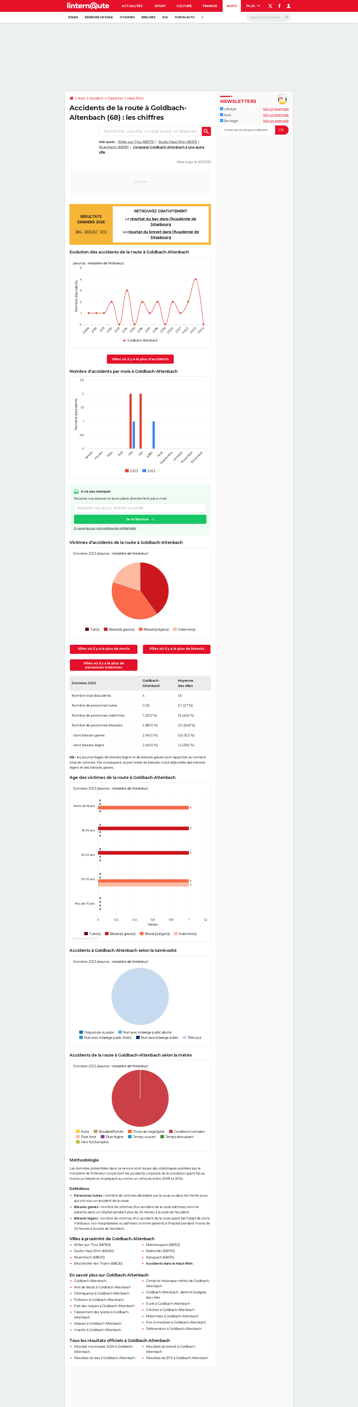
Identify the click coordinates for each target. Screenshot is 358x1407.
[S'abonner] (254, 130)
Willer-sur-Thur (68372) (136, 142)
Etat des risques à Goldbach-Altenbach (104, 1306)
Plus (253, 6)
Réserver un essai (99, 17)
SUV (165, 17)
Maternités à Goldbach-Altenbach (172, 1316)
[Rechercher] (268, 17)
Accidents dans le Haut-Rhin (169, 1263)
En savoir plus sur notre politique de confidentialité (105, 528)
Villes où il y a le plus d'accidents (140, 359)
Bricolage (229, 121)
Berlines (148, 17)
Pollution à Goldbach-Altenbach (99, 1300)
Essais (73, 17)
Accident (96, 98)
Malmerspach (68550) (163, 1245)
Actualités (132, 6)
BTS (103, 232)
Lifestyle (228, 109)
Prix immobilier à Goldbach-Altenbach (176, 1322)
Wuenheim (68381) (114, 147)
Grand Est (115, 98)
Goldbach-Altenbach (90, 1281)
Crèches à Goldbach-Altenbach (170, 1310)
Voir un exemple (276, 109)
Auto (232, 6)
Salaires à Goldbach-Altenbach (97, 1323)
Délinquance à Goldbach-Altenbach (101, 1293)
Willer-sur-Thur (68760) (92, 1245)
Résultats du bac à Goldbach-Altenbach (104, 1358)
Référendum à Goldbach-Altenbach (174, 1329)
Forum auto (185, 17)
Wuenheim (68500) (89, 1257)
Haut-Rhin (135, 98)
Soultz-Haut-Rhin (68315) (177, 142)
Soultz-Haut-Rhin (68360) (94, 1251)
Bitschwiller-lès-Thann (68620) (98, 1263)
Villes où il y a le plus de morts (104, 649)
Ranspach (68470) (160, 1257)
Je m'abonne (137, 519)
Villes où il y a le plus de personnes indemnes (103, 665)
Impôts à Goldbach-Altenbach (97, 1330)
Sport (160, 6)
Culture (184, 6)
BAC (79, 232)
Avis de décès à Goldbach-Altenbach (102, 1287)
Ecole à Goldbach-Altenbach (168, 1304)
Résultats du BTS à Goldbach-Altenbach (177, 1358)
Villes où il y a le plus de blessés (176, 649)
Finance (210, 6)
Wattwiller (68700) (160, 1251)
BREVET (91, 232)
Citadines (127, 17)
